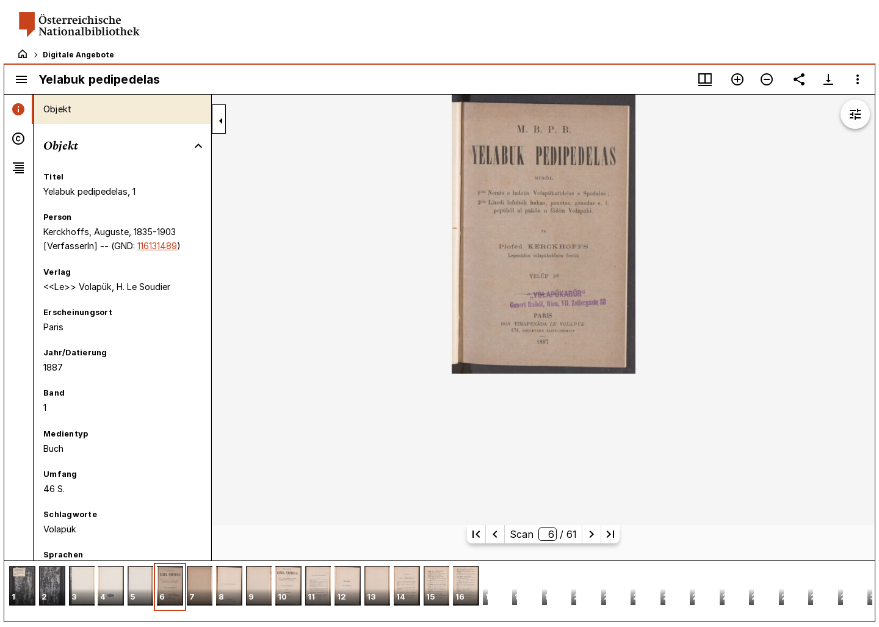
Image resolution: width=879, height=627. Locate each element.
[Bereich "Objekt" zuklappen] (198, 146)
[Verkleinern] (766, 79)
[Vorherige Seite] (495, 534)
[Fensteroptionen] (857, 79)
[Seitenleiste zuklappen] (221, 121)
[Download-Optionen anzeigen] (828, 79)
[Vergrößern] (737, 79)
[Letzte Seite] (610, 534)
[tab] (18, 109)
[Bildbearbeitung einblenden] (855, 114)
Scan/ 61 (543, 534)
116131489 (157, 246)
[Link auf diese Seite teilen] (799, 79)
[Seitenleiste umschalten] (21, 79)
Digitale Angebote (78, 54)
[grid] (439, 591)
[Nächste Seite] (591, 534)
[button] (22, 587)
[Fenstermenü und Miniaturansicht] (705, 79)
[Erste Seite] (476, 534)
